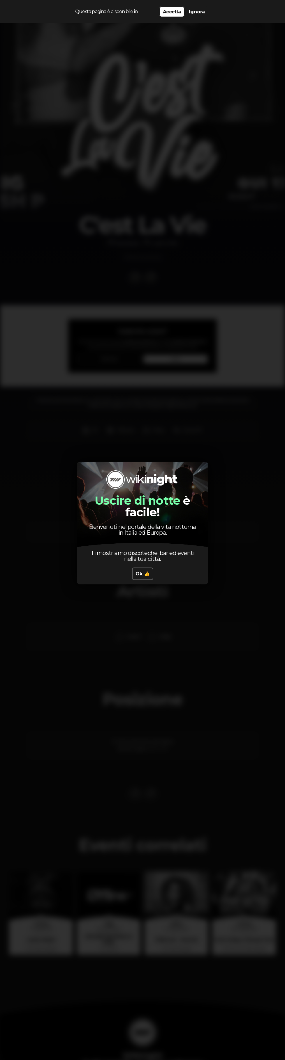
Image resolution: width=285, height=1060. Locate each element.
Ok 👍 (143, 574)
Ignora (197, 12)
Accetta (172, 12)
